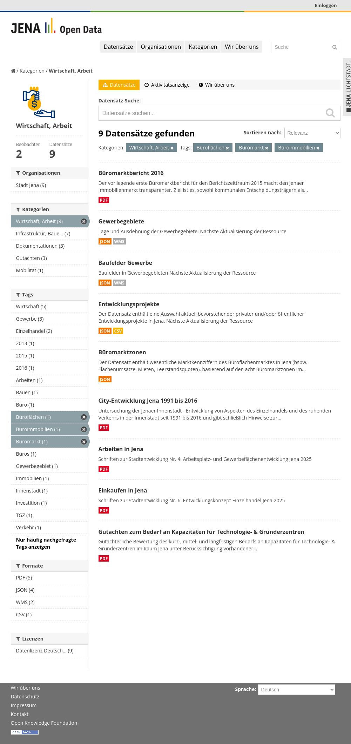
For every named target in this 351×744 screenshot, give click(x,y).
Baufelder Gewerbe (126, 263)
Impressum (24, 705)
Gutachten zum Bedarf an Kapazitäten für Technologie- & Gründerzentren (201, 532)
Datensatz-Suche (119, 100)
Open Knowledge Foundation (44, 722)
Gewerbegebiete (121, 221)
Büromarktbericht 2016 (131, 173)
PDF (104, 200)
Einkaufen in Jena (123, 490)
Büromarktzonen (122, 352)
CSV (118, 331)
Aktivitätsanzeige (166, 84)
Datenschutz (25, 696)
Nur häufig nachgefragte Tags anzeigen (46, 543)
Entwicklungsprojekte (129, 304)
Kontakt (20, 714)
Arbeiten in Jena (121, 449)
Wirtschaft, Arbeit (71, 70)
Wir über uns (241, 47)
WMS (119, 241)
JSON (105, 241)
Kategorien (203, 47)
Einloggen (326, 5)
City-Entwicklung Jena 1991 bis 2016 (148, 400)
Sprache (245, 689)
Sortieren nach (262, 132)
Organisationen (161, 47)
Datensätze (118, 47)
